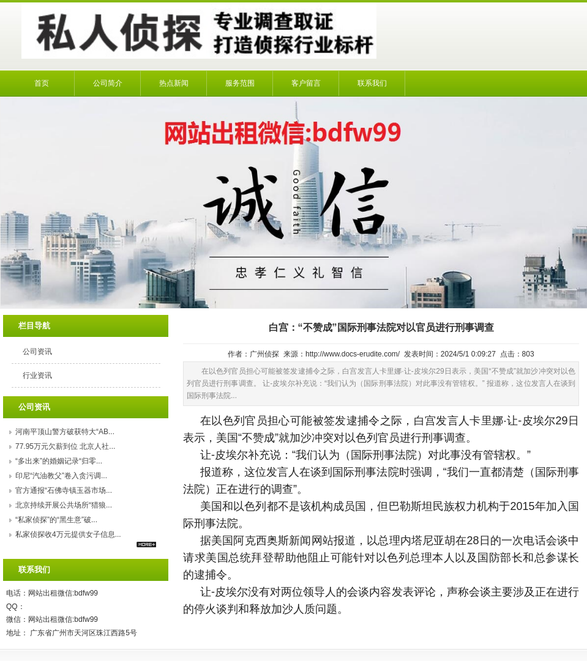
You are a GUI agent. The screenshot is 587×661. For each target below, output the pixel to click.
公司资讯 (37, 351)
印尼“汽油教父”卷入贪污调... (61, 475)
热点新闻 (174, 83)
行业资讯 (37, 375)
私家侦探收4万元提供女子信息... (68, 534)
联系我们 (372, 83)
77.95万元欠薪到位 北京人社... (65, 446)
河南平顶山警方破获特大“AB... (64, 431)
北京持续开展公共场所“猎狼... (63, 505)
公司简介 (107, 83)
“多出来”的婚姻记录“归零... (58, 461)
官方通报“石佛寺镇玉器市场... (63, 490)
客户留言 (306, 83)
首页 (41, 83)
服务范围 (240, 83)
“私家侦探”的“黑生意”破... (56, 519)
